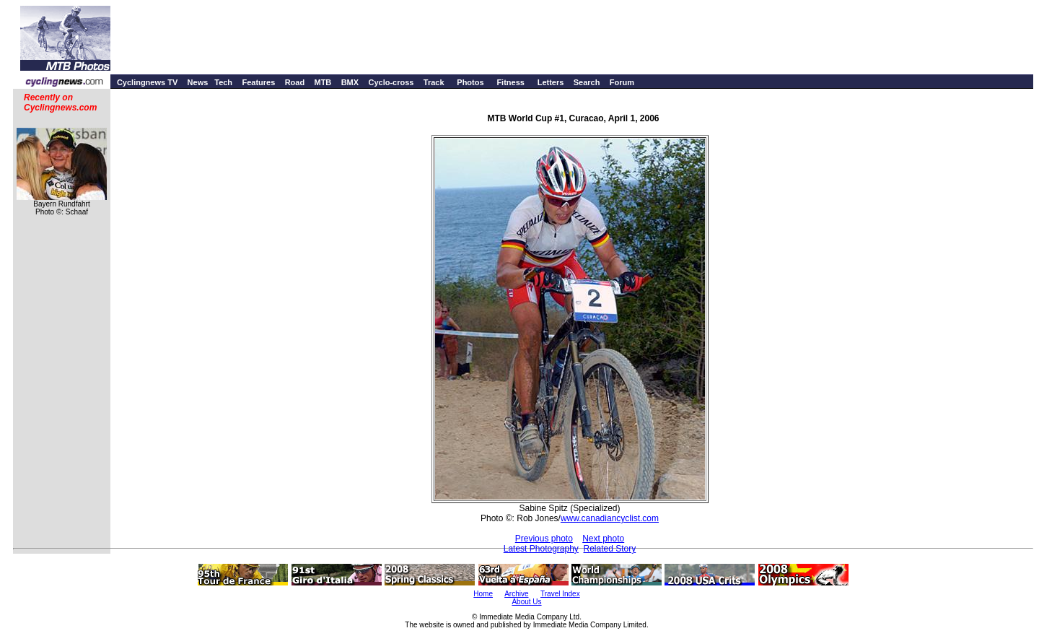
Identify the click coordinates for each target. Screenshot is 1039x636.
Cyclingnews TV (147, 82)
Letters (551, 82)
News (198, 82)
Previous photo (544, 538)
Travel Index (560, 594)
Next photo (603, 538)
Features (258, 82)
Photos (470, 82)
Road (295, 82)
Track (434, 82)
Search (587, 82)
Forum (622, 82)
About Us (526, 602)
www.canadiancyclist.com (610, 518)
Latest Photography (541, 549)
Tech (223, 82)
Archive (516, 594)
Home (483, 594)
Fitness (510, 82)
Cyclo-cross (390, 82)
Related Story (610, 549)
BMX (350, 82)
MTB (322, 82)
